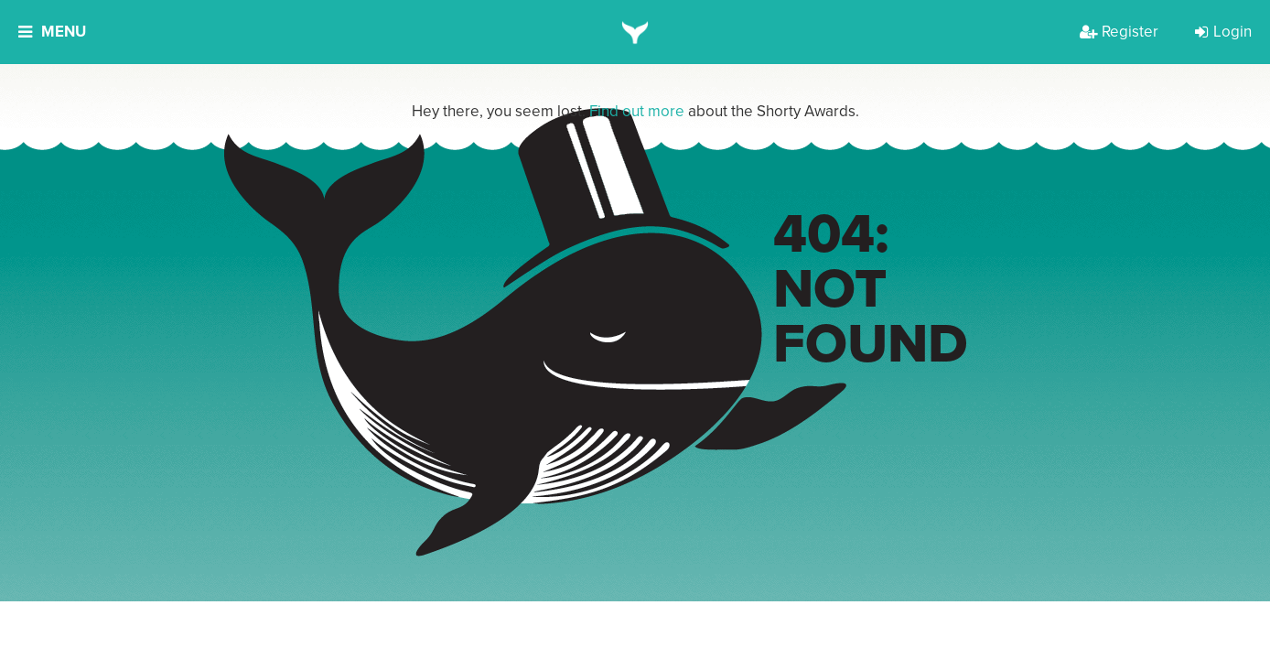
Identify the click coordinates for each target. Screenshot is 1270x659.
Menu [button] (52, 31)
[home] (635, 32)
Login (1223, 31)
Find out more (636, 111)
